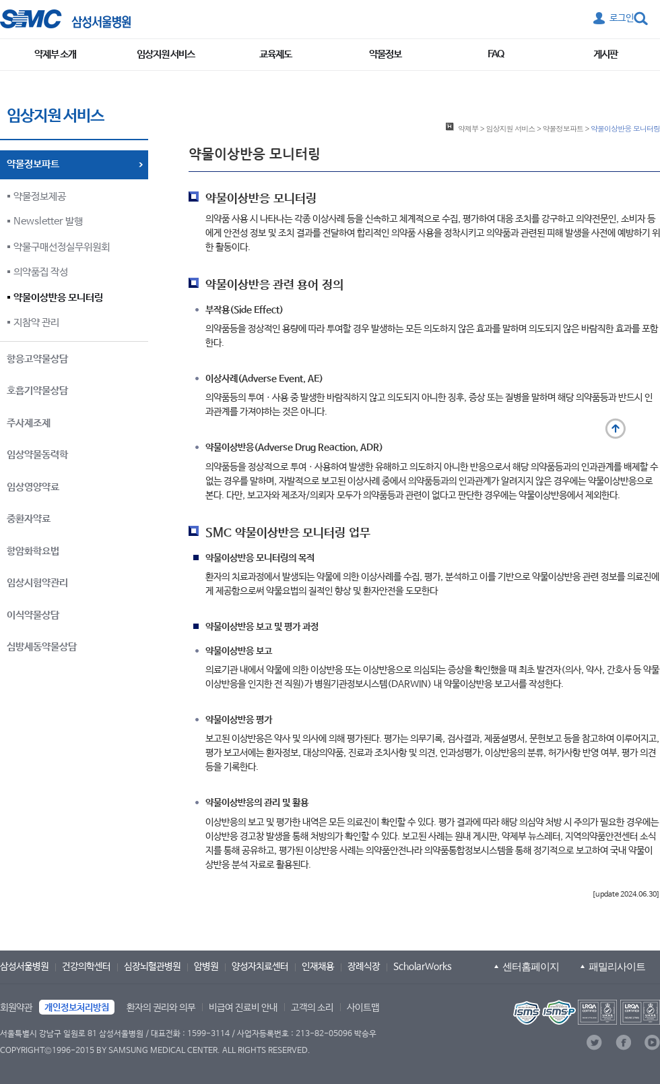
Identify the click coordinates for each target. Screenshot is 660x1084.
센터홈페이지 (530, 966)
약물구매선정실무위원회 (61, 247)
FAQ (496, 54)
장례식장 (364, 966)
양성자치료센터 (260, 966)
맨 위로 (615, 429)
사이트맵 (363, 1007)
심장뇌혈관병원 (152, 966)
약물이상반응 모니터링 (58, 297)
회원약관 (16, 1007)
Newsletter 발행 (48, 221)
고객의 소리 (312, 1007)
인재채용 (318, 966)
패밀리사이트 (617, 966)
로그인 (621, 18)
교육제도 (275, 54)
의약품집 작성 (40, 272)
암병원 (206, 966)
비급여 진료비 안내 (243, 1007)
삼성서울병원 (24, 966)
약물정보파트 (563, 128)
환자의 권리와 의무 (161, 1007)
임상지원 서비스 (166, 54)
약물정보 (385, 54)
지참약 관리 (36, 322)
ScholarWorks (422, 966)
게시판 (605, 54)
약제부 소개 (55, 54)
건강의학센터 (86, 966)
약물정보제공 (39, 196)
